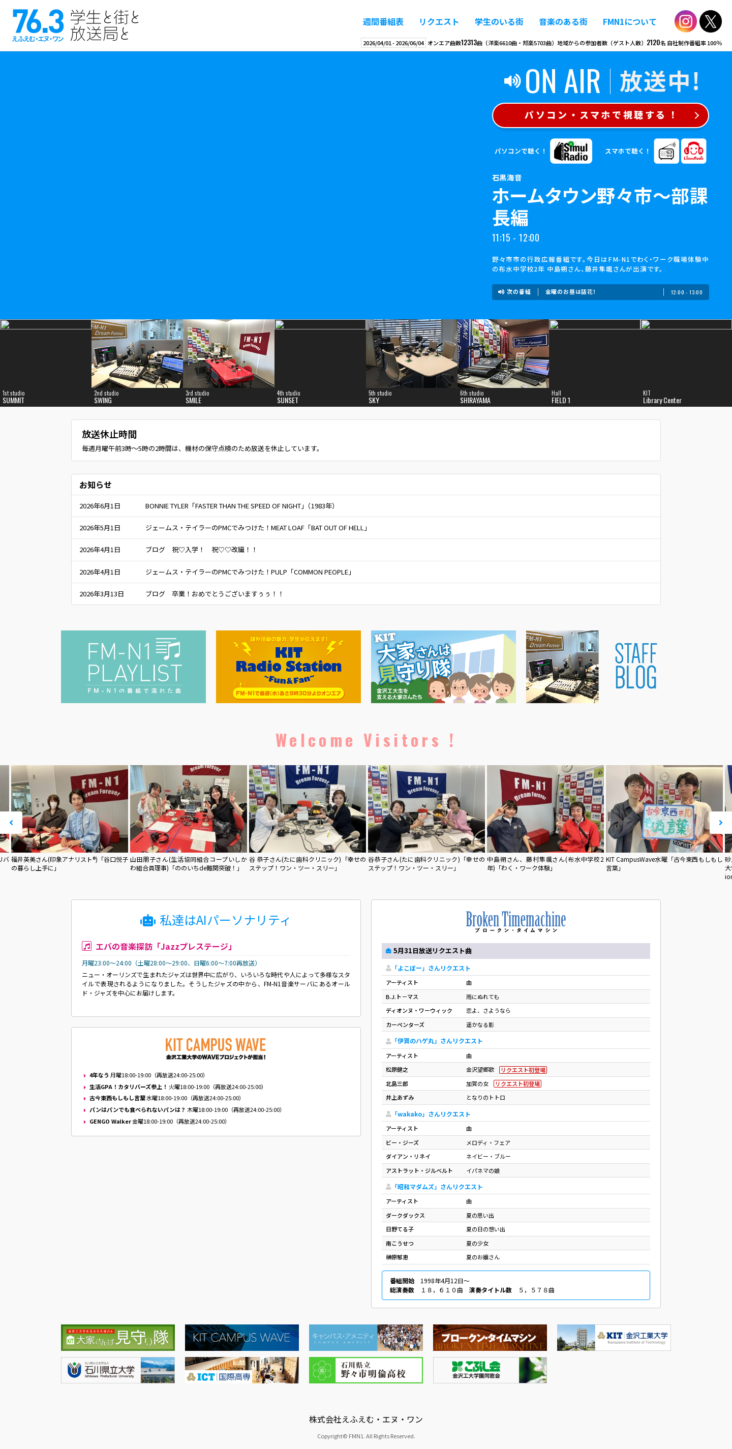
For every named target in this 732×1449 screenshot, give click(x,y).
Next (721, 822)
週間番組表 (383, 21)
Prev (11, 822)
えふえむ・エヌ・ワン (75, 25)
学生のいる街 (499, 21)
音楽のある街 (563, 21)
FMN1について (630, 21)
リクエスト (439, 21)
